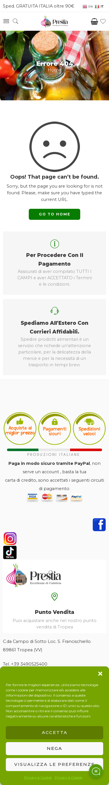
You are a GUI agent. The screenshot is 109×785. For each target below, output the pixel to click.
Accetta (54, 732)
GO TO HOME (54, 214)
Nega (54, 748)
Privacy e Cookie (38, 777)
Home (54, 69)
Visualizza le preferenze (54, 764)
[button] (100, 674)
